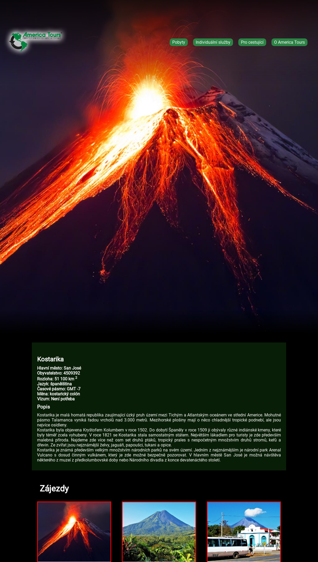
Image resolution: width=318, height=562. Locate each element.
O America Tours (289, 42)
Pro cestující (252, 42)
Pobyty (178, 42)
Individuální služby (213, 42)
